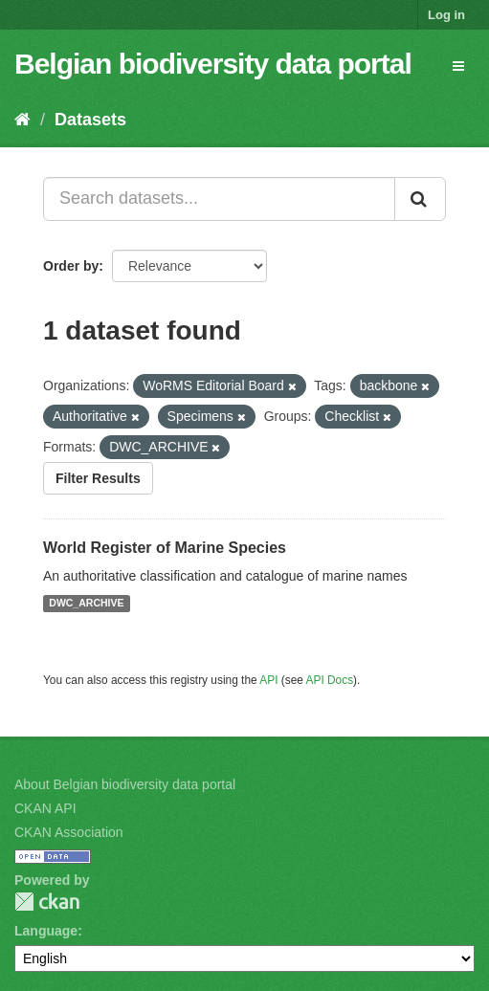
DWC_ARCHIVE (86, 603)
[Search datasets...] (219, 199)
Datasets (90, 119)
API (268, 680)
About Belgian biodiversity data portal (124, 784)
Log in (446, 15)
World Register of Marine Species (164, 548)
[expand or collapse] (458, 66)
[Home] (22, 119)
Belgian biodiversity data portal (212, 63)
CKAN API (45, 808)
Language (46, 930)
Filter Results (98, 478)
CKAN (46, 902)
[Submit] (420, 199)
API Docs (330, 680)
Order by (71, 266)
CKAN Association (68, 832)
